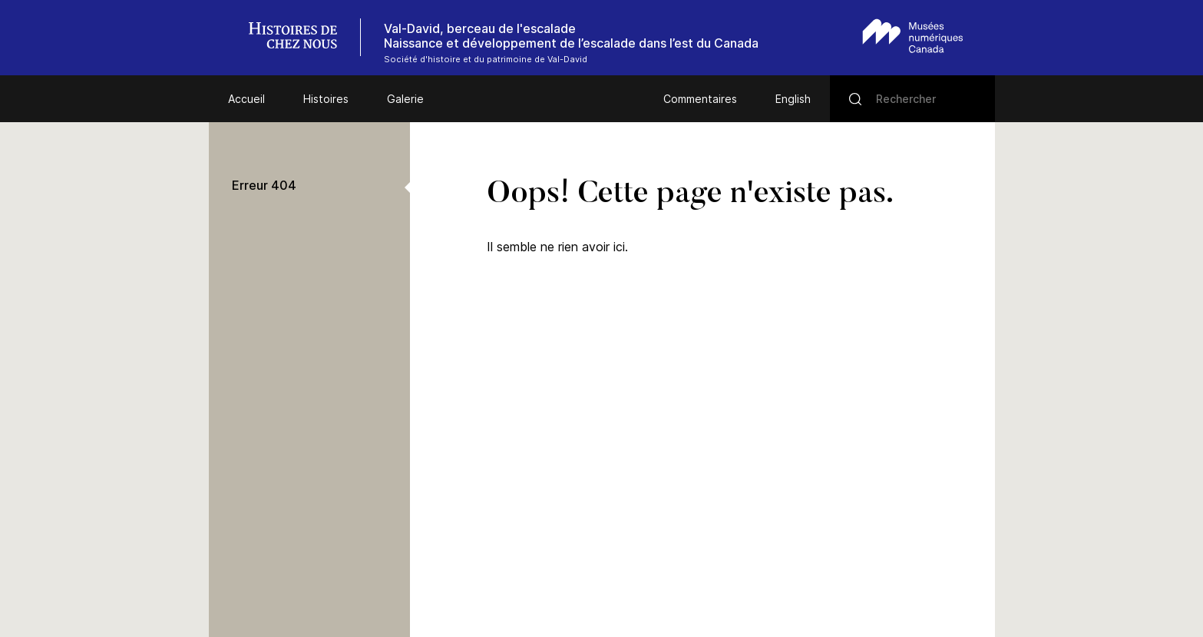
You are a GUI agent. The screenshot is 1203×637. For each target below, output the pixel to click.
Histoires (326, 98)
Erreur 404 (264, 185)
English (793, 98)
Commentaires (700, 98)
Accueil (246, 98)
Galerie (405, 98)
